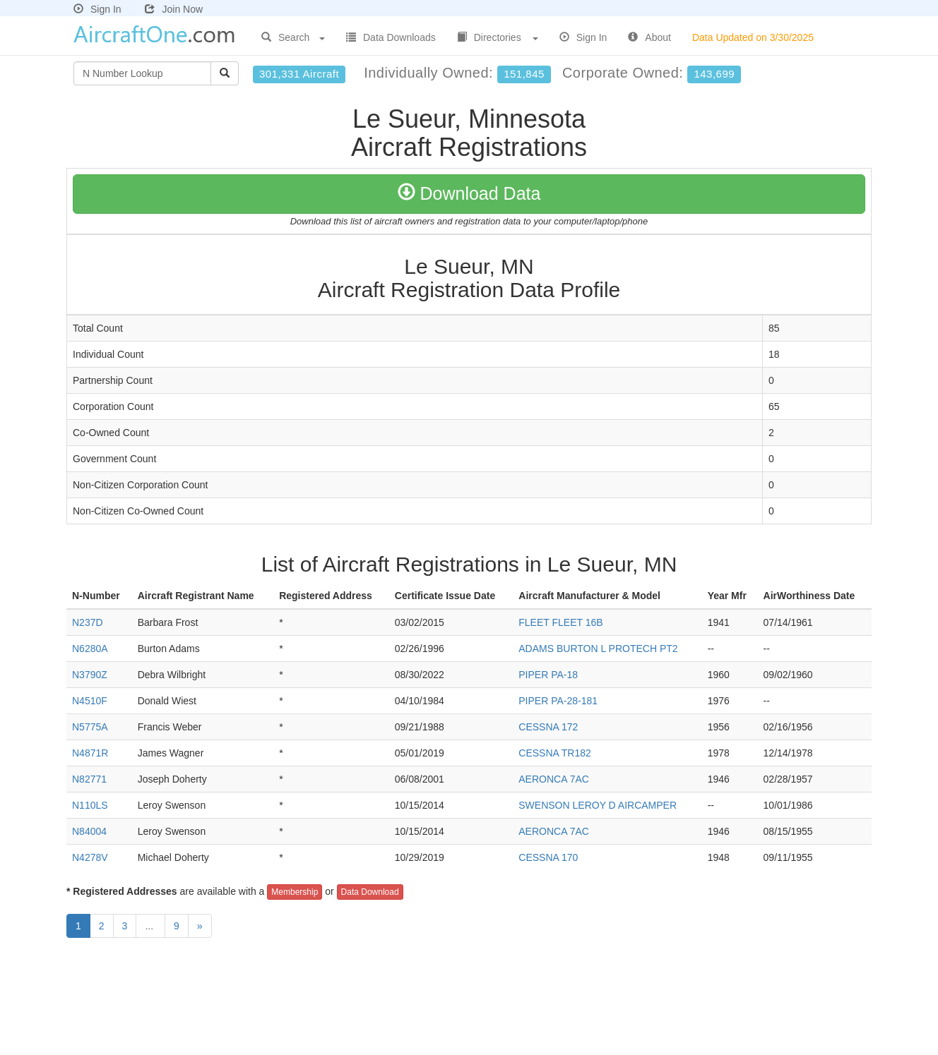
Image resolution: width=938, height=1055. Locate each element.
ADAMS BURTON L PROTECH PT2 (597, 648)
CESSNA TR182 (554, 753)
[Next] (200, 926)
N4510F (89, 700)
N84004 (89, 831)
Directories (497, 37)
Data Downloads (391, 37)
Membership (294, 892)
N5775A (90, 727)
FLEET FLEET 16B (560, 622)
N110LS (90, 805)
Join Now (174, 9)
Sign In (97, 9)
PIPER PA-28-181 (558, 700)
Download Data (469, 193)
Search (293, 37)
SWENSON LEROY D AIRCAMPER (597, 805)
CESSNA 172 (548, 727)
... (150, 926)
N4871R (90, 753)
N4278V (90, 857)
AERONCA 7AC (553, 779)
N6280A (90, 648)
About (649, 37)
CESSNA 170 (548, 857)
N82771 (89, 779)
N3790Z (89, 674)
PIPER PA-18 (548, 674)
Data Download (370, 892)
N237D (87, 622)
